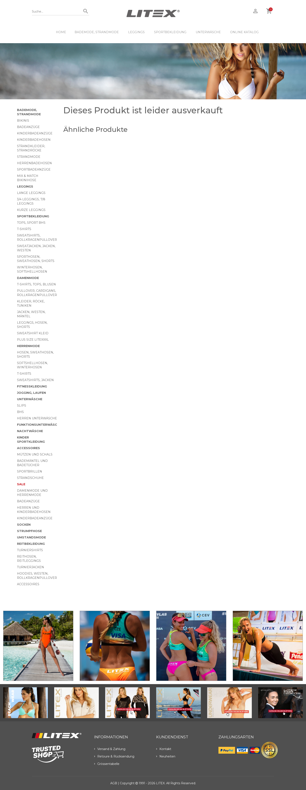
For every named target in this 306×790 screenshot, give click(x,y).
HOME (61, 32)
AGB (113, 783)
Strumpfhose (29, 531)
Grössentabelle (106, 764)
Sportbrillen (29, 471)
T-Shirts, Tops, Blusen (36, 284)
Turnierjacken (30, 567)
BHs (20, 412)
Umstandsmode (31, 537)
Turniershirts (30, 550)
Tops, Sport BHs (31, 223)
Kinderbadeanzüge (34, 133)
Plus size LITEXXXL (33, 340)
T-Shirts (24, 229)
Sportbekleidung (170, 32)
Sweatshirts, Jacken (35, 380)
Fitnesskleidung (32, 386)
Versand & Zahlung (109, 749)
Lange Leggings (31, 193)
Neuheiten (165, 756)
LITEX (160, 783)
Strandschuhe (30, 478)
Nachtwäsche (30, 431)
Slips (21, 405)
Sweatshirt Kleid (32, 333)
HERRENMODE (28, 346)
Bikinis (23, 120)
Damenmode (28, 278)
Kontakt (163, 749)
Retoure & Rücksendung (114, 756)
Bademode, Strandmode (97, 32)
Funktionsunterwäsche (39, 425)
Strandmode (28, 157)
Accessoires (28, 448)
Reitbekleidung (31, 544)
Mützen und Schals (34, 454)
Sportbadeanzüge (34, 169)
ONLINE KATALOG (244, 32)
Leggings (136, 32)
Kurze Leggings (31, 210)
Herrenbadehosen (34, 163)
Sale (21, 484)
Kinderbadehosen (34, 140)
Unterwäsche (208, 32)
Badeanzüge (28, 127)
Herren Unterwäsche (37, 418)
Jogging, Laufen (31, 393)
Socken (24, 525)
